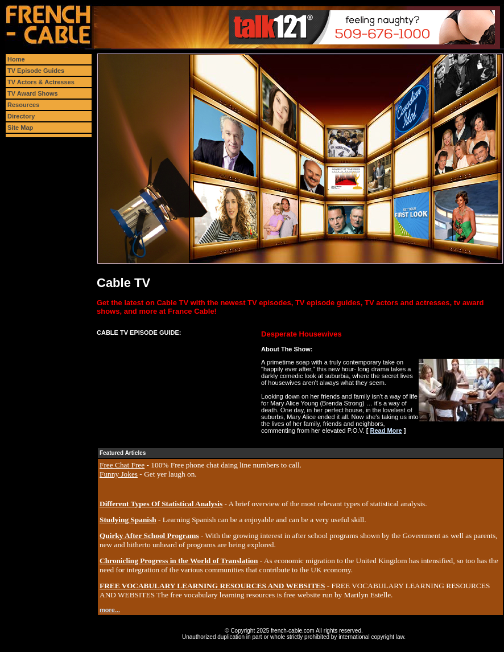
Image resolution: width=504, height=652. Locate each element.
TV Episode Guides (35, 70)
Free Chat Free (122, 465)
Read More (386, 430)
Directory (21, 116)
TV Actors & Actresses (41, 82)
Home (16, 59)
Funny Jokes (119, 474)
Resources (23, 104)
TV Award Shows (32, 93)
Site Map (20, 127)
